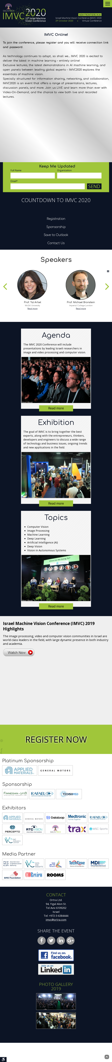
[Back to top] (107, 1057)
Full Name (15, 170)
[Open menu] (107, 3)
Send (94, 186)
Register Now (56, 758)
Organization (64, 170)
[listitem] (32, 309)
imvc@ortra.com (56, 939)
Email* (14, 181)
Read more (32, 328)
